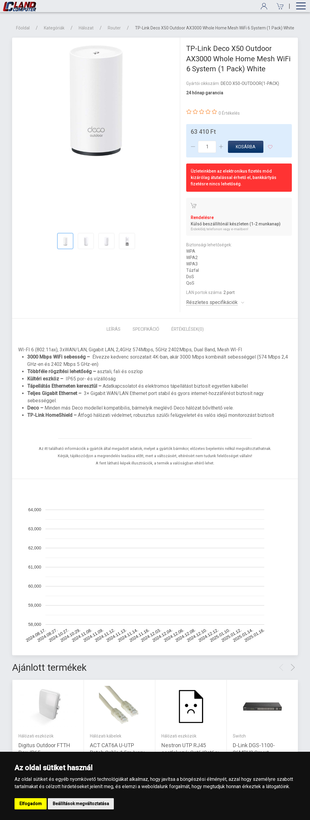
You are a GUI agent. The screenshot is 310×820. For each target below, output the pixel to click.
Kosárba (246, 146)
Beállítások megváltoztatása (81, 803)
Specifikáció (146, 329)
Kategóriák (54, 27)
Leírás (113, 329)
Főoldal (23, 27)
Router (114, 27)
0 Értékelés (229, 113)
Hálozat (86, 27)
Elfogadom (30, 803)
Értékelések (187, 329)
